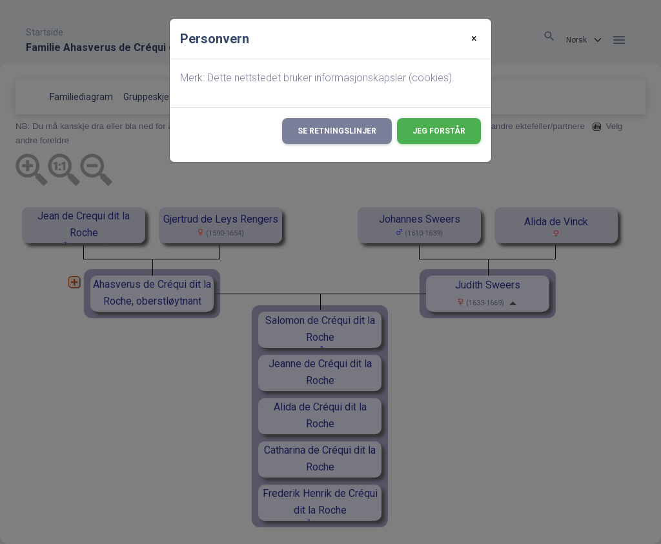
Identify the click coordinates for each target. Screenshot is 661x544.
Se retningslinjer (337, 131)
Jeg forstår (438, 131)
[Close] (474, 39)
